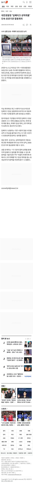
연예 (2, 386)
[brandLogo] (4, 2)
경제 (20, 431)
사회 (12, 431)
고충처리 (30, 453)
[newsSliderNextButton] (30, 338)
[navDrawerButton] (30, 2)
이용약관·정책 (22, 453)
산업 (4, 438)
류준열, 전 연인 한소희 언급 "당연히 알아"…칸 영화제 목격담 (15, 360)
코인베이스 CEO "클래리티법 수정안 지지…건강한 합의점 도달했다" (15, 376)
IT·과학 (20, 438)
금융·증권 (29, 434)
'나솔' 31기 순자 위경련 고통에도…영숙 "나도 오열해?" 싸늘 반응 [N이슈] (15, 352)
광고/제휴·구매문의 (12, 453)
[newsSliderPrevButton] (25, 338)
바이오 (29, 438)
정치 (4, 431)
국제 (29, 431)
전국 (2, 11)
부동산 (12, 438)
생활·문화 (4, 442)
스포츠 (3, 408)
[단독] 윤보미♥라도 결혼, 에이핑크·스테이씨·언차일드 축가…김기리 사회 (15, 344)
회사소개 (3, 453)
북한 (20, 434)
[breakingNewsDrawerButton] (27, 2)
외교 (12, 434)
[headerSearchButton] (24, 2)
